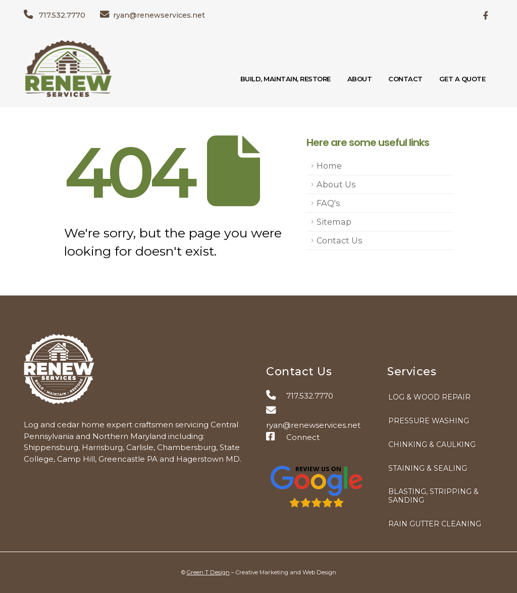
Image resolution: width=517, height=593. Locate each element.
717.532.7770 (54, 15)
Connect (293, 437)
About (359, 79)
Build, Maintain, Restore (285, 79)
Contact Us (340, 240)
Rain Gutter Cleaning (434, 523)
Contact (405, 79)
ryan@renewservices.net (152, 15)
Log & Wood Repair (429, 397)
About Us (336, 184)
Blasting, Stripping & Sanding (433, 496)
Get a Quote (462, 79)
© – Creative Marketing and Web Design (258, 572)
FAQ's (328, 203)
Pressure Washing (428, 420)
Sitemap (334, 222)
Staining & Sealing (427, 468)
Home (329, 166)
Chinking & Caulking (432, 444)
